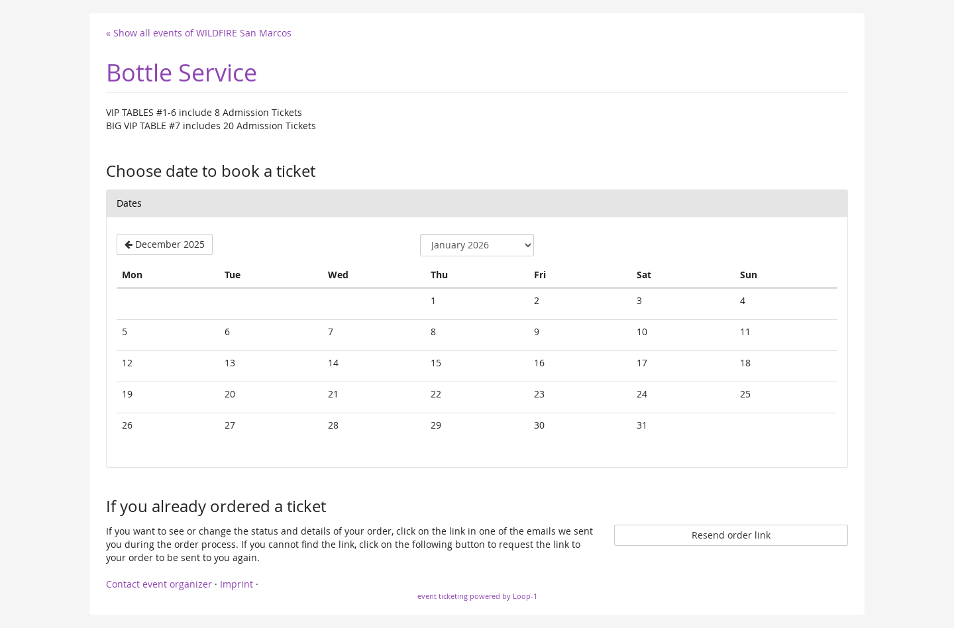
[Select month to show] (477, 245)
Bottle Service (181, 72)
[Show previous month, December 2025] (165, 244)
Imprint (236, 584)
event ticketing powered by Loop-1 (477, 596)
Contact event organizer (159, 584)
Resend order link (731, 535)
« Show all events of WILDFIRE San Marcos (199, 32)
